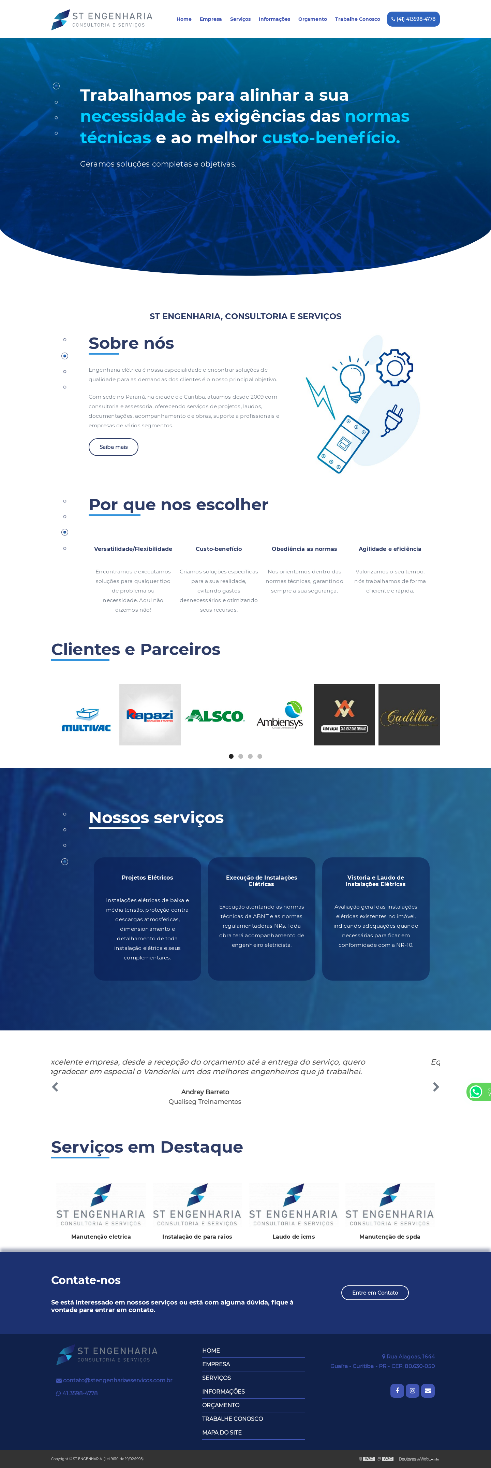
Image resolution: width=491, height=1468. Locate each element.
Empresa (211, 19)
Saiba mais (114, 447)
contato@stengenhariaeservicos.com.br (114, 1380)
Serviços (240, 19)
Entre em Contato (375, 1292)
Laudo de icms (293, 1237)
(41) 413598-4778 (413, 19)
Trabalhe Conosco (357, 19)
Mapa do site (222, 1432)
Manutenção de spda (389, 1237)
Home (184, 19)
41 (77, 1393)
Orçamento (312, 19)
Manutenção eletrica (101, 1237)
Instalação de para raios (197, 1237)
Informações (274, 19)
